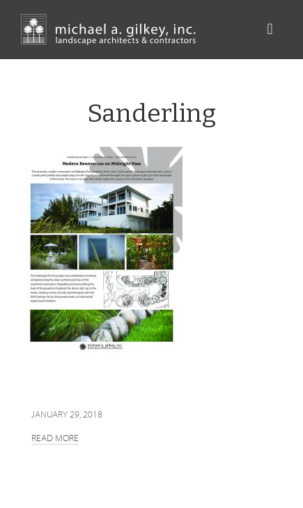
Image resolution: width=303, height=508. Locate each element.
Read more (55, 437)
